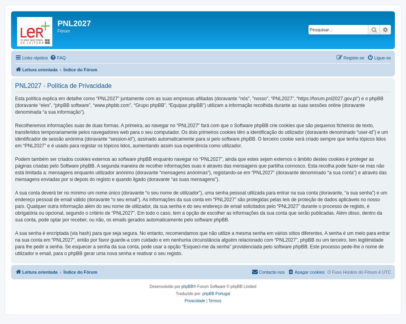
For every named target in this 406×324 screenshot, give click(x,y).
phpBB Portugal (216, 294)
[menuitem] (58, 58)
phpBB (187, 286)
